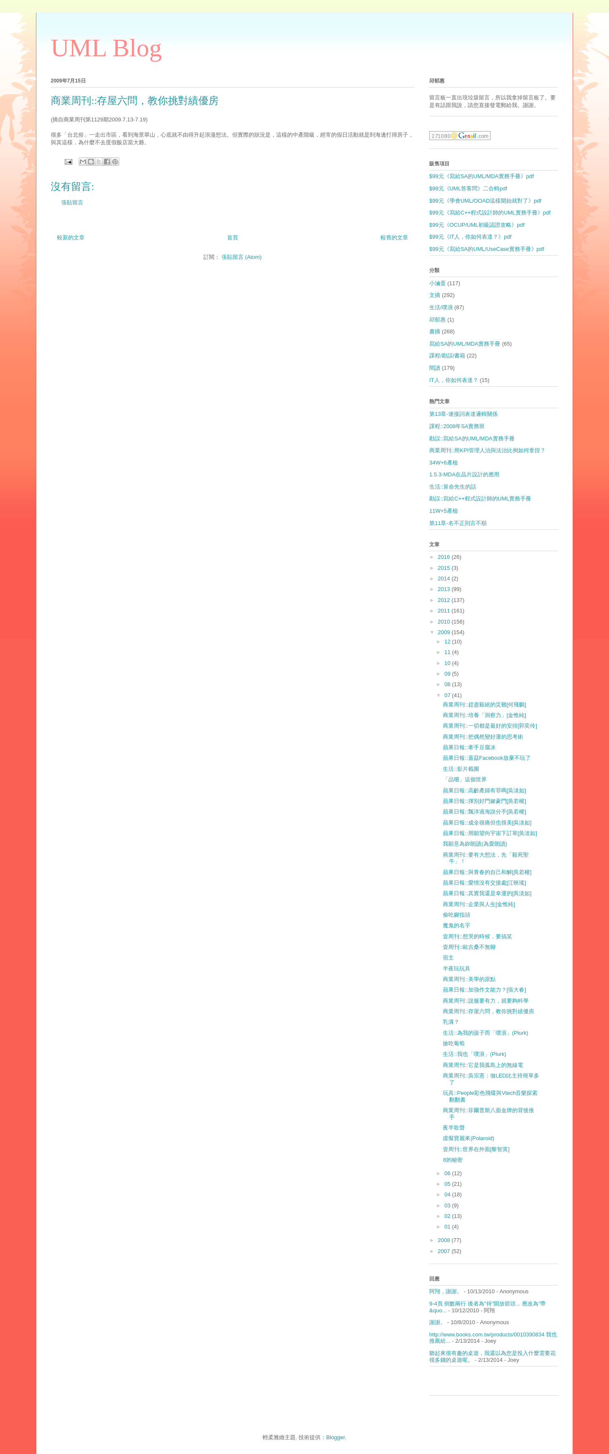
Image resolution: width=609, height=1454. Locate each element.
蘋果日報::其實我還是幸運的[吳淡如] (487, 893)
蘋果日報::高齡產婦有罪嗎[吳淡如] (484, 790)
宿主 (448, 957)
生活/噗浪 (441, 307)
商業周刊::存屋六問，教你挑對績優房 (488, 1011)
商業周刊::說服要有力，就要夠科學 (485, 1001)
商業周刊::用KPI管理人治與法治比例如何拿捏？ (487, 450)
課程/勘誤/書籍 (447, 355)
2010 (445, 621)
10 (448, 663)
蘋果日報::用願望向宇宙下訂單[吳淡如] (490, 833)
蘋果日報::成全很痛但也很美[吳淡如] (487, 822)
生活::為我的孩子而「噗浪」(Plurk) (485, 1033)
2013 (445, 589)
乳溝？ (451, 1022)
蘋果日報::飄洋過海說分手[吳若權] (484, 811)
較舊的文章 (394, 237)
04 (448, 1194)
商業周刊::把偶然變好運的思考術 (483, 737)
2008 (445, 1240)
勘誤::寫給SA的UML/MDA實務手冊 (472, 438)
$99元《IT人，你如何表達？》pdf (470, 237)
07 (448, 695)
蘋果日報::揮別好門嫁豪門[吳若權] (484, 801)
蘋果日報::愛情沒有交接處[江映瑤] (484, 883)
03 (448, 1205)
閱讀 (434, 368)
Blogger (335, 1437)
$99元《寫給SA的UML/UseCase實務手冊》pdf (486, 249)
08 (448, 684)
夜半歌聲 (454, 1127)
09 (448, 674)
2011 (445, 610)
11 (448, 652)
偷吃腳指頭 (456, 915)
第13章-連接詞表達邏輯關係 (463, 414)
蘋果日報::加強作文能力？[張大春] (484, 990)
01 (448, 1226)
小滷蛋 (437, 283)
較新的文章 (71, 237)
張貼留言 (72, 202)
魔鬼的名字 (456, 925)
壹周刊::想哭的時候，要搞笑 (477, 936)
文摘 (434, 295)
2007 (445, 1251)
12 (448, 641)
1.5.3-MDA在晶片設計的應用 (464, 474)
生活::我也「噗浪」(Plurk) (474, 1054)
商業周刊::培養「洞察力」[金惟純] (484, 715)
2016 (445, 557)
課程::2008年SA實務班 (457, 426)
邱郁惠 (437, 319)
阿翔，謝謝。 (445, 1291)
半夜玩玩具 (456, 968)
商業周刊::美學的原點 (469, 979)
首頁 (232, 237)
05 (448, 1184)
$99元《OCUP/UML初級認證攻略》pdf (476, 225)
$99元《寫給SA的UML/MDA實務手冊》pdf (481, 176)
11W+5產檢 (443, 511)
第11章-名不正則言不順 (458, 523)
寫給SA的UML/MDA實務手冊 (464, 344)
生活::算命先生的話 (452, 487)
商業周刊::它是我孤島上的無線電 (483, 1065)
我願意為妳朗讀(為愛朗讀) (475, 844)
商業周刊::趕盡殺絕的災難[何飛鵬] (484, 704)
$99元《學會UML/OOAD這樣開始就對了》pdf (485, 201)
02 (448, 1216)
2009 (445, 632)
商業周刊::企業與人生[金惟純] (479, 904)
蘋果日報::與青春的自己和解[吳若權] (487, 872)
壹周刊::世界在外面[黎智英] (476, 1149)
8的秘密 (452, 1160)
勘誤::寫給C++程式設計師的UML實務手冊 (480, 498)
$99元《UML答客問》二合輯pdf (468, 188)
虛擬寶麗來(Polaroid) (468, 1138)
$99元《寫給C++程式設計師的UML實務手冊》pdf (490, 212)
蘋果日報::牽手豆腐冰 (469, 747)
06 (448, 1173)
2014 (445, 578)
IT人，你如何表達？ (453, 380)
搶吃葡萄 (454, 1043)
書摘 (434, 331)
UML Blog (106, 48)
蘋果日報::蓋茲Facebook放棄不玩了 (486, 758)
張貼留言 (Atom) (242, 257)
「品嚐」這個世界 (465, 779)
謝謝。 (437, 1322)
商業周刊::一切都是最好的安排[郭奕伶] (490, 726)
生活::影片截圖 (461, 769)
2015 (445, 568)
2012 (445, 600)
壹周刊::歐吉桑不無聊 (469, 947)
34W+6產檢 (443, 462)
